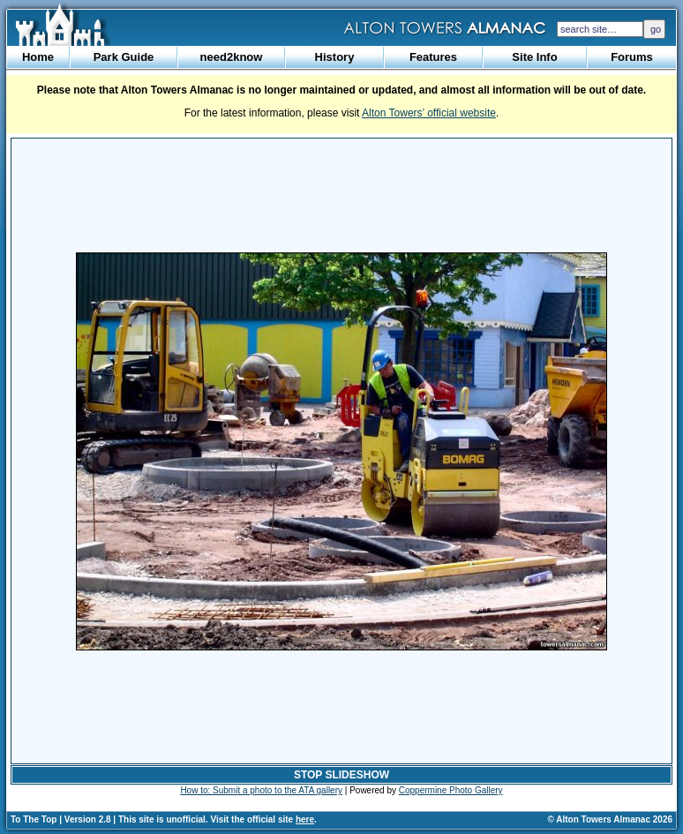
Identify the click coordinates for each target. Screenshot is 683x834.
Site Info (534, 57)
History (335, 57)
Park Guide (124, 57)
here (305, 819)
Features (433, 57)
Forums (632, 57)
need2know (231, 57)
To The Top (33, 819)
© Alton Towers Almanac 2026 (610, 819)
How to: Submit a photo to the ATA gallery (261, 790)
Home (38, 57)
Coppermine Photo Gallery (451, 790)
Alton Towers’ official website (429, 113)
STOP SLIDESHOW (341, 775)
